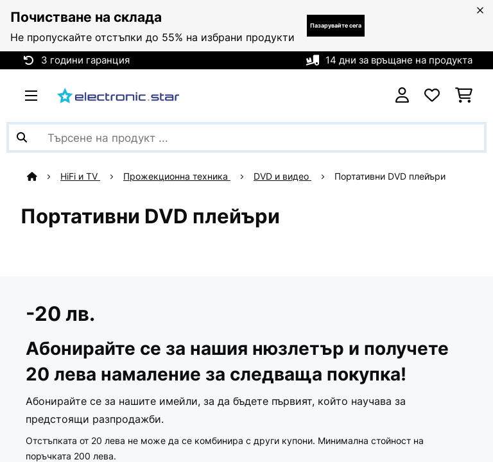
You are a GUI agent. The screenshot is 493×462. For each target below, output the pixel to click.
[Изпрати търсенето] (22, 137)
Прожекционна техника (176, 176)
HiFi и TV (80, 176)
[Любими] (432, 95)
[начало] (43, 176)
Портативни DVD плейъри (391, 176)
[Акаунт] (402, 95)
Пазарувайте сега (335, 25)
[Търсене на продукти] (246, 137)
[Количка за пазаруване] (463, 95)
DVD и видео (282, 176)
